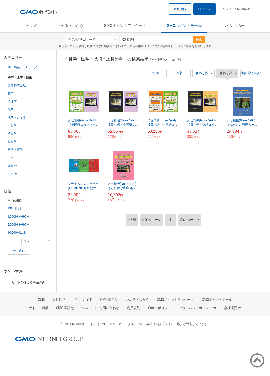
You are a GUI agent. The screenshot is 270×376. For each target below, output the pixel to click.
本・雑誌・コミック (22, 67)
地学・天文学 (17, 117)
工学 (11, 158)
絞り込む (19, 250)
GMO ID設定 (242, 9)
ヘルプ (227, 9)
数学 (11, 93)
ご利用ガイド (82, 300)
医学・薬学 (15, 149)
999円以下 (15, 208)
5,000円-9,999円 (18, 224)
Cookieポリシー (159, 308)
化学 (11, 109)
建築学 (12, 166)
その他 (12, 174)
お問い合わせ (109, 308)
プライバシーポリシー (197, 308)
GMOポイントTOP (51, 300)
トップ (31, 25)
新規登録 (180, 9)
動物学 (12, 141)
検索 (199, 39)
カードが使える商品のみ (25, 282)
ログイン (204, 9)
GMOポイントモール (184, 25)
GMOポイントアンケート (125, 25)
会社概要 (232, 308)
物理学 (12, 101)
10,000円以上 (17, 232)
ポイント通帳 (233, 25)
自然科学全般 (17, 85)
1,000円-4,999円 (18, 216)
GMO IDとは (109, 300)
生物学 (12, 125)
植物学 (12, 133)
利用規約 (133, 308)
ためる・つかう (70, 25)
